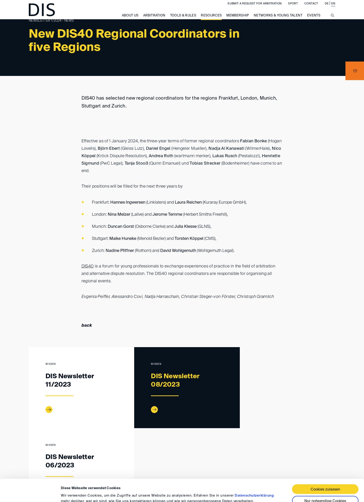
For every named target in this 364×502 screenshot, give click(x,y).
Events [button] (313, 20)
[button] (354, 71)
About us (130, 20)
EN (333, 8)
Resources (211, 20)
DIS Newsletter (71, 448)
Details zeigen (72, 493)
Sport (293, 8)
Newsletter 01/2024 (104, 448)
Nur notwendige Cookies (325, 480)
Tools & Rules (183, 20)
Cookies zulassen (325, 468)
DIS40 (87, 266)
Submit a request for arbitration (255, 8)
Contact (311, 8)
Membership (237, 20)
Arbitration (154, 20)
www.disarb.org (30, 448)
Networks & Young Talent (278, 20)
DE (327, 8)
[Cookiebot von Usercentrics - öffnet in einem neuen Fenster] (30, 492)
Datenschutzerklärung (254, 474)
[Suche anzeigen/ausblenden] (332, 22)
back (86, 325)
